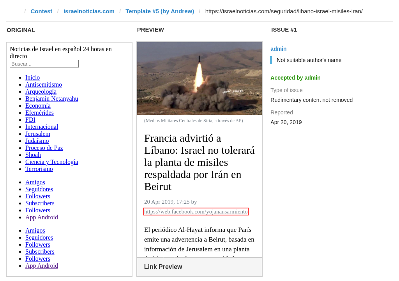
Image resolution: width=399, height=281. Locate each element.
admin (278, 49)
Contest (42, 11)
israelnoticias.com (89, 11)
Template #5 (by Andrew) (159, 11)
